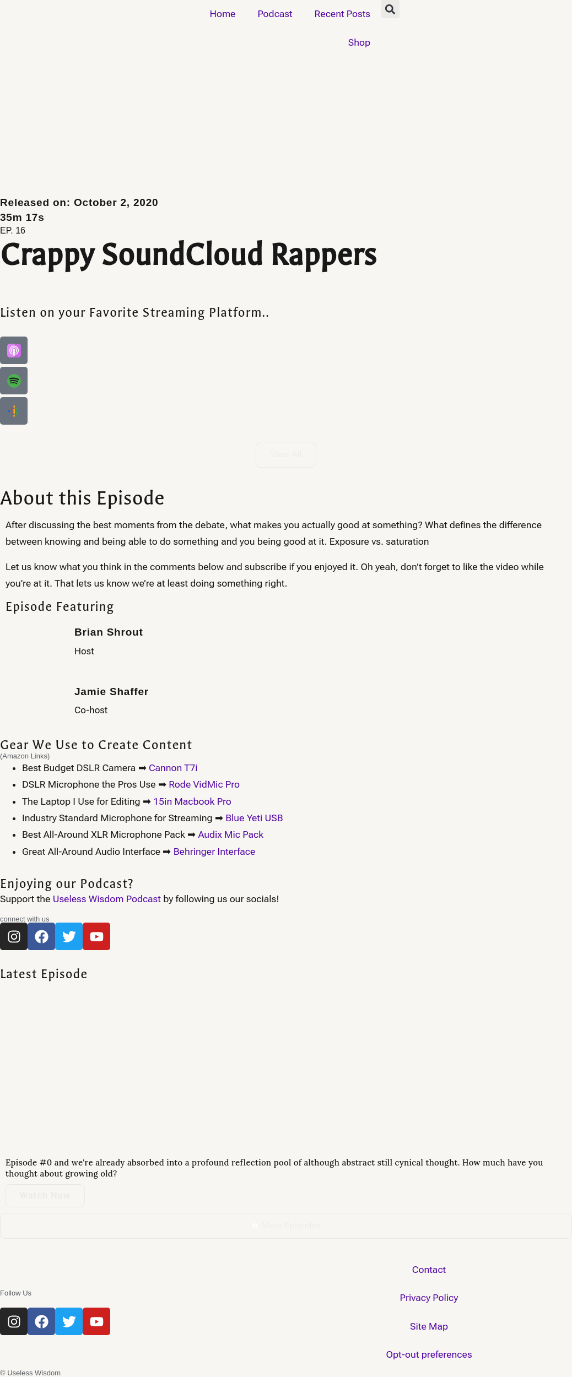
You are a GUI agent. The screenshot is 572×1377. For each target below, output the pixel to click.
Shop (359, 42)
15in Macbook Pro (192, 801)
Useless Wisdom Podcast (107, 898)
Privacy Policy (429, 1297)
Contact (429, 1269)
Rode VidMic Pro (204, 784)
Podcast (274, 13)
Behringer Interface (215, 851)
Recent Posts (342, 13)
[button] (390, 9)
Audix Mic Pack (230, 834)
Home (222, 13)
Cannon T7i (173, 767)
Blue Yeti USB (254, 817)
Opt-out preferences (429, 1354)
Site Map (429, 1326)
